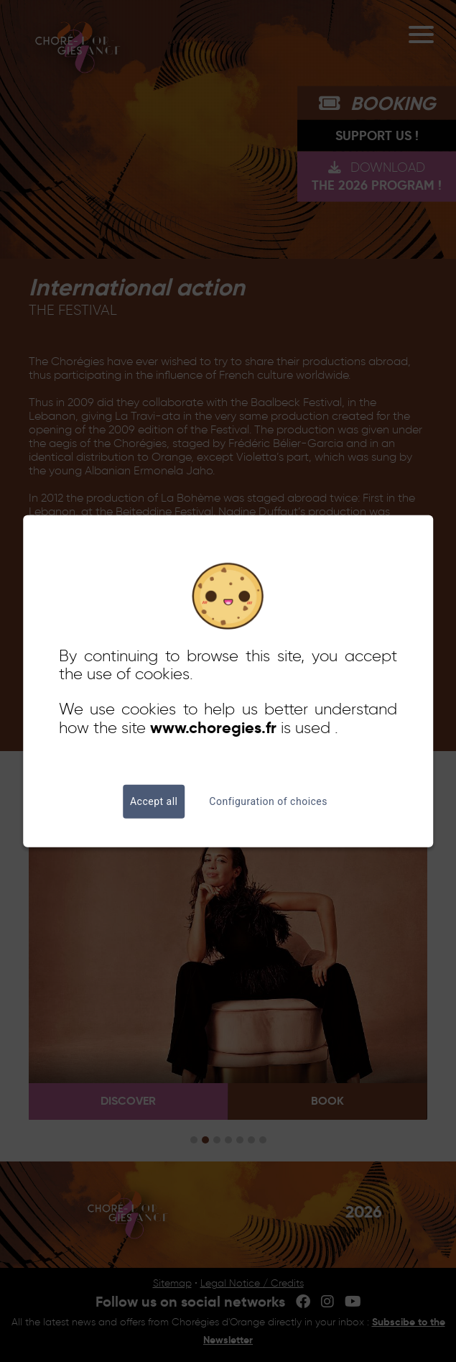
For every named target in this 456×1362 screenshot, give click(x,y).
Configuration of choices (268, 802)
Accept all (154, 801)
